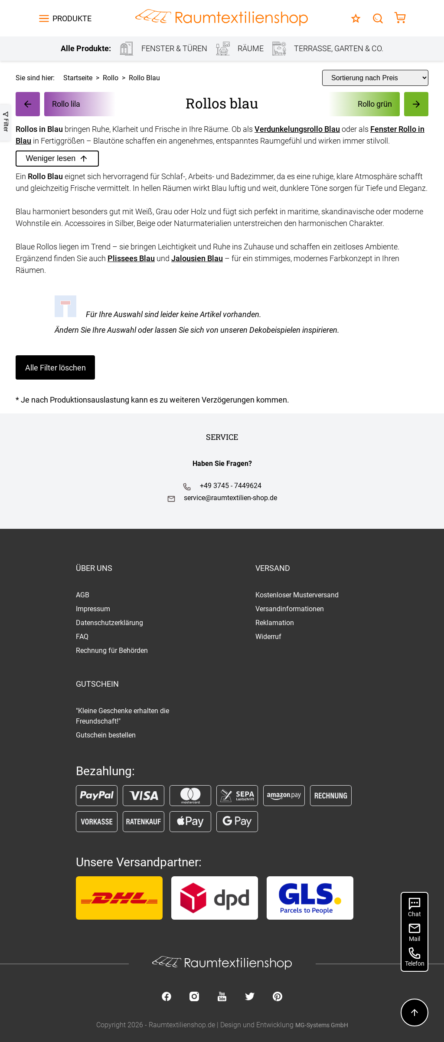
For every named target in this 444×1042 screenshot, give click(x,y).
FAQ (82, 636)
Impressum (93, 609)
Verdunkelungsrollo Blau (297, 129)
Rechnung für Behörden (112, 650)
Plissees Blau (131, 258)
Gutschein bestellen (106, 735)
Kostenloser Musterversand (297, 595)
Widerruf (268, 636)
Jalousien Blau (197, 258)
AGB (82, 595)
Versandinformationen (289, 609)
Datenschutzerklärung (109, 623)
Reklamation (274, 623)
